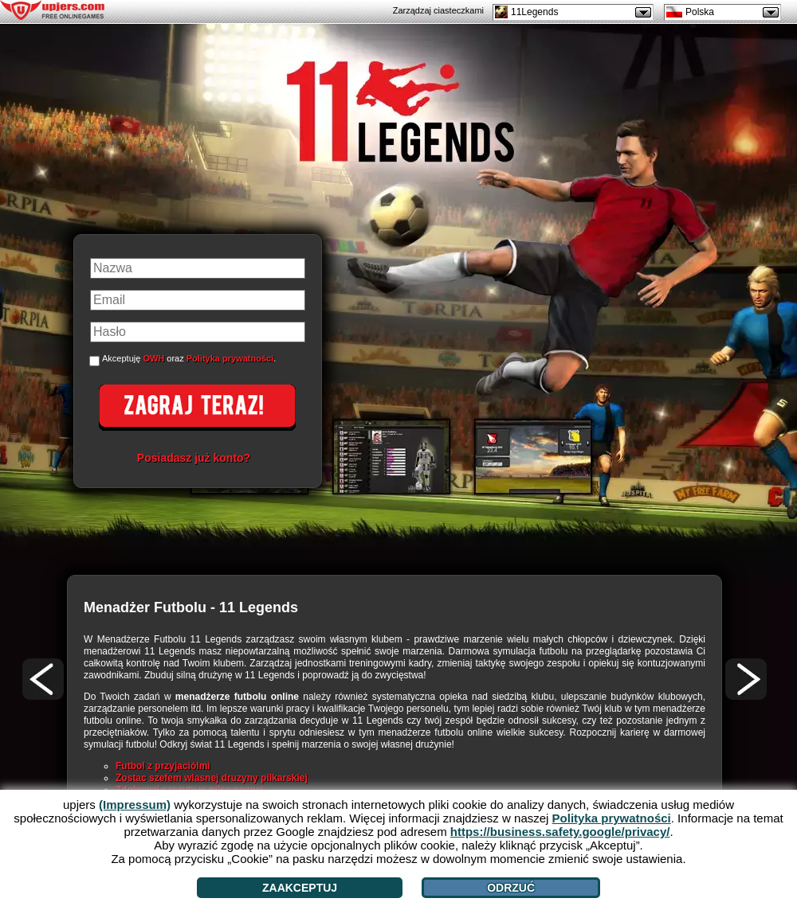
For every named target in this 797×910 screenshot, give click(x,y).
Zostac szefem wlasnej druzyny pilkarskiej (212, 777)
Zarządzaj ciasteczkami (438, 10)
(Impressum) (135, 804)
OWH (153, 358)
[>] (746, 679)
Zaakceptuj (299, 887)
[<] (43, 679)
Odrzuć (511, 887)
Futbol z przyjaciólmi (163, 765)
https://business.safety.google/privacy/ (560, 831)
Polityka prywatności (229, 358)
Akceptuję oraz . (189, 358)
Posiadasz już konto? (193, 457)
